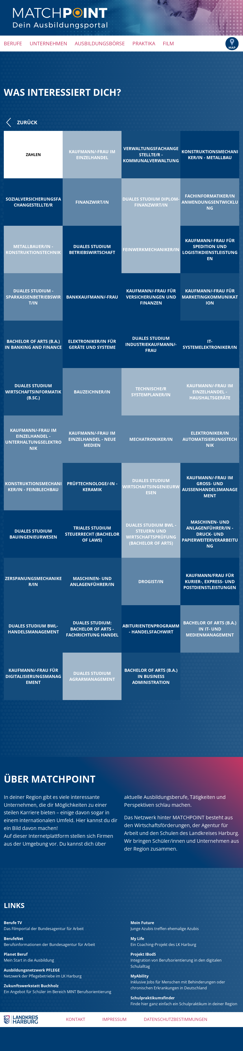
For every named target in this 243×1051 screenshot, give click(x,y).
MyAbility (140, 976)
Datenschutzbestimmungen (175, 1019)
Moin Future (142, 922)
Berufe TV (13, 922)
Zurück (20, 122)
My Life (137, 938)
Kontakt (75, 1019)
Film (168, 43)
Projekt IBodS (143, 954)
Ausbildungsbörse (100, 43)
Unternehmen (48, 43)
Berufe (13, 43)
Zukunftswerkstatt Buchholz (31, 985)
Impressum (114, 1019)
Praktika (143, 43)
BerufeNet (13, 938)
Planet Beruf (16, 954)
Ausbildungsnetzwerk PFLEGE (32, 970)
